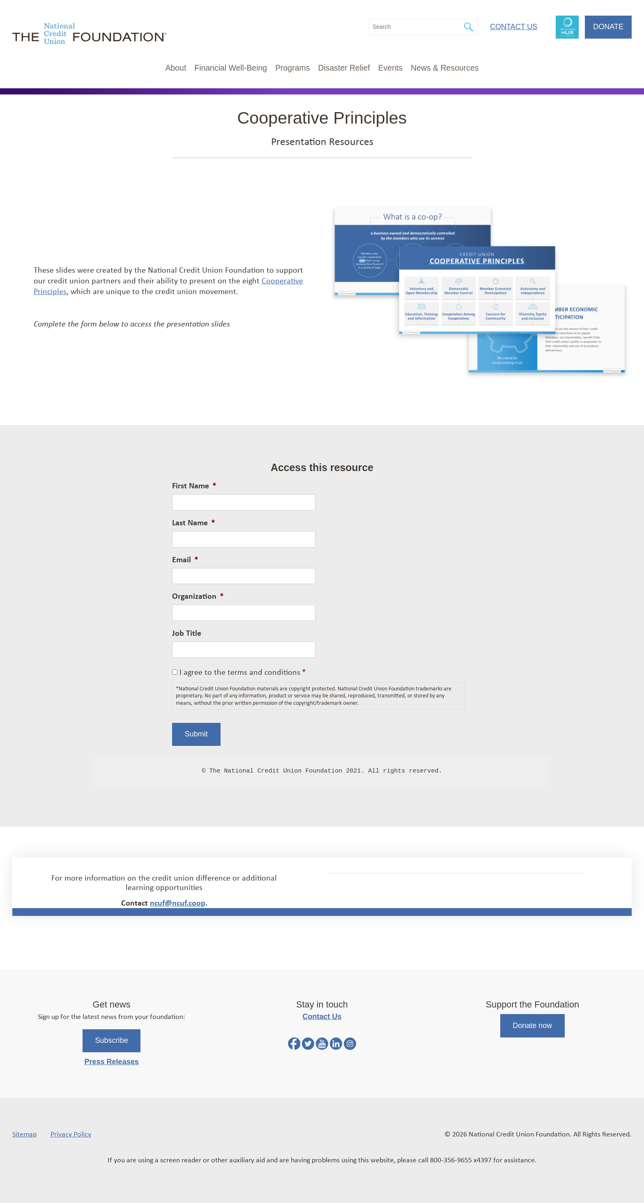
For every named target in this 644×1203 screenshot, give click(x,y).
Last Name (193, 522)
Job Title (186, 633)
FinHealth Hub (567, 27)
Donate (608, 27)
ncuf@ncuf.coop (177, 902)
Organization (198, 596)
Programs (292, 67)
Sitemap (24, 1134)
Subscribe (111, 1040)
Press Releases (112, 1062)
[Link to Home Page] (89, 34)
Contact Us (513, 27)
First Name (194, 485)
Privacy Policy (71, 1134)
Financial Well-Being (230, 67)
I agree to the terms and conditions (242, 671)
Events (390, 67)
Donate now (532, 1025)
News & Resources (444, 67)
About (176, 67)
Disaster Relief (344, 67)
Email (185, 559)
